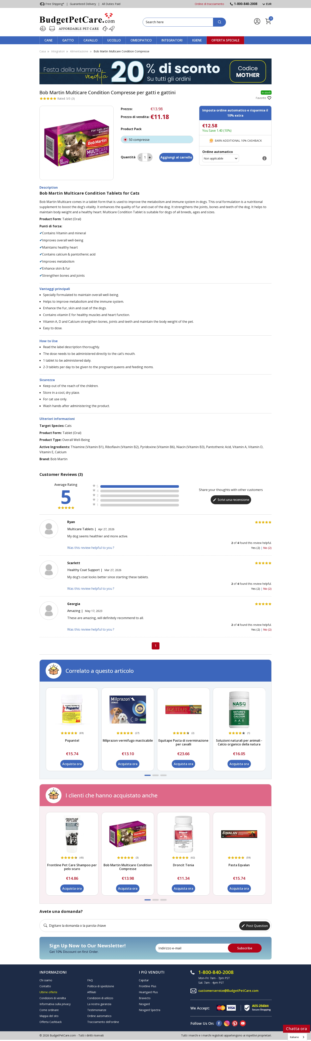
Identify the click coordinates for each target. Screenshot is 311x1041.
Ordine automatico (99, 1015)
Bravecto (145, 997)
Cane (48, 40)
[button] (148, 775)
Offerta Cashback (50, 1021)
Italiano (294, 1037)
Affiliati (91, 991)
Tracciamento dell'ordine (103, 1021)
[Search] (219, 22)
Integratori (171, 40)
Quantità (128, 157)
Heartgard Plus (148, 991)
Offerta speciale (225, 40)
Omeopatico (141, 40)
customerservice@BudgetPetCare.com (228, 990)
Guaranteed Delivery (83, 4)
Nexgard (144, 1003)
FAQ (90, 979)
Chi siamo (45, 979)
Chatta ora (296, 1028)
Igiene (197, 40)
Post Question (254, 925)
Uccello (114, 40)
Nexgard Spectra (149, 1009)
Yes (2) (256, 548)
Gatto (68, 40)
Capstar (144, 979)
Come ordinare (49, 1009)
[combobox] (297, 1037)
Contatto (45, 985)
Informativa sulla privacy (55, 1003)
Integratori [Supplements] (58, 51)
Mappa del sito (49, 1015)
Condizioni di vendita (52, 997)
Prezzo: (126, 109)
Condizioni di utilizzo (100, 997)
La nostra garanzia (99, 1003)
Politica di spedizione (100, 985)
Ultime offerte (48, 991)
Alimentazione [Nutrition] (79, 51)
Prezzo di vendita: (135, 117)
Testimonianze (96, 1009)
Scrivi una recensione (231, 499)
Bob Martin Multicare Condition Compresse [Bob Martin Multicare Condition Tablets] (121, 51)
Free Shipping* (51, 4)
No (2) (267, 548)
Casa (42, 51)
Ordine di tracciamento (209, 4)
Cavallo (91, 40)
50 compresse (157, 139)
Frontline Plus (147, 985)
